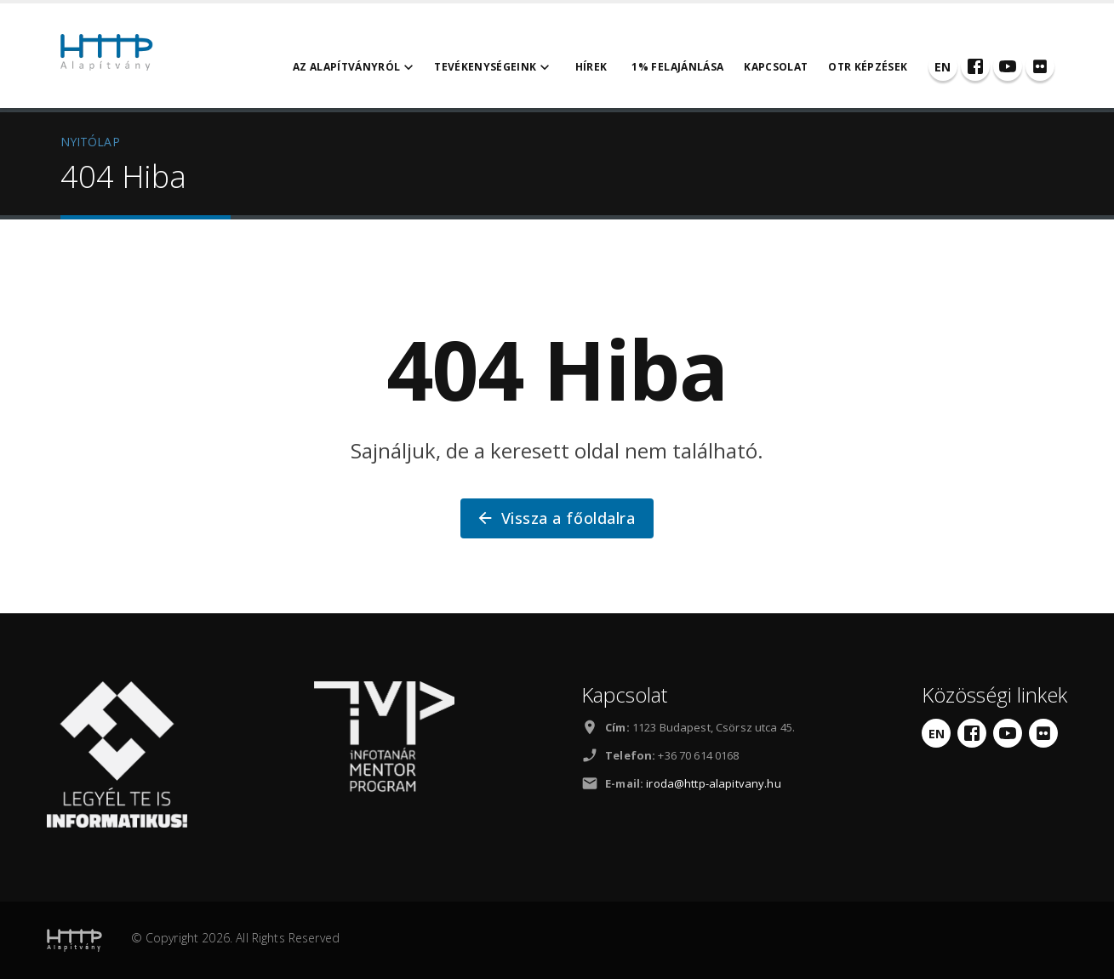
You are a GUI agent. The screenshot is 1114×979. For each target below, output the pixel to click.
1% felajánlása (677, 67)
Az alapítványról (355, 67)
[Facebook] (975, 66)
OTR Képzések (867, 67)
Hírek (591, 67)
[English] (942, 66)
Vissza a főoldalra (555, 518)
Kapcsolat (776, 67)
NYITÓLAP (90, 142)
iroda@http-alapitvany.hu (713, 783)
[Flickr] (1039, 66)
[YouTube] (1007, 66)
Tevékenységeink (493, 67)
